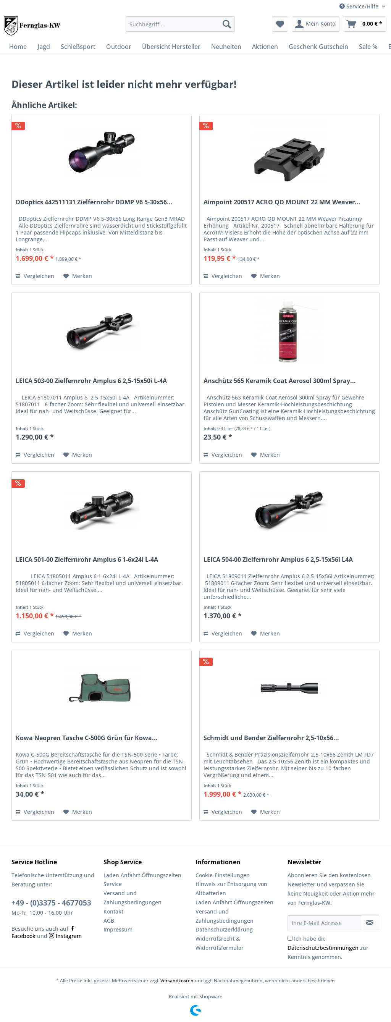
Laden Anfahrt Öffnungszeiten (142, 875)
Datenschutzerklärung (224, 929)
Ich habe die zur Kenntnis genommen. (328, 948)
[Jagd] (43, 46)
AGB (108, 920)
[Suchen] (227, 24)
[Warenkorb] (364, 24)
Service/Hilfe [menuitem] (359, 6)
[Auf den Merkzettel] (77, 276)
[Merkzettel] (280, 24)
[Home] (18, 46)
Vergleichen (35, 276)
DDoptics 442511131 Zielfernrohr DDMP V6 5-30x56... (94, 202)
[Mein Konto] (315, 24)
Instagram (65, 936)
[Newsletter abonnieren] (370, 922)
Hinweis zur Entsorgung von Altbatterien (231, 888)
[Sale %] (368, 46)
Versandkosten (177, 980)
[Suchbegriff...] (180, 24)
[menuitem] (180, 27)
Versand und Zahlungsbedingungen (132, 897)
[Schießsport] (78, 46)
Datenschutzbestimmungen (323, 947)
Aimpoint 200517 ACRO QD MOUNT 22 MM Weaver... (282, 202)
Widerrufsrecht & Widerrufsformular (220, 943)
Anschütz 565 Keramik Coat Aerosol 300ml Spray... (280, 381)
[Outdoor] (119, 46)
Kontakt (113, 911)
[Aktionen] (265, 46)
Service (112, 884)
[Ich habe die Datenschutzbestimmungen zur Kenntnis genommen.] (290, 938)
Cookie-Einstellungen (223, 875)
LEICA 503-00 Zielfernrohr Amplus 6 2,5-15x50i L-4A (91, 381)
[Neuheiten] (226, 46)
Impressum (117, 929)
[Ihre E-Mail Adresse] (324, 922)
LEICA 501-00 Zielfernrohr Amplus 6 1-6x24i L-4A (87, 560)
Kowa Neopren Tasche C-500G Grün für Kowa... (87, 738)
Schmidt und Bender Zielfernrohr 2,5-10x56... (271, 738)
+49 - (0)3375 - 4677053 (51, 903)
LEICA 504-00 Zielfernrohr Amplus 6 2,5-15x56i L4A (278, 560)
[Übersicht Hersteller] (171, 46)
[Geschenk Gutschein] (318, 46)
